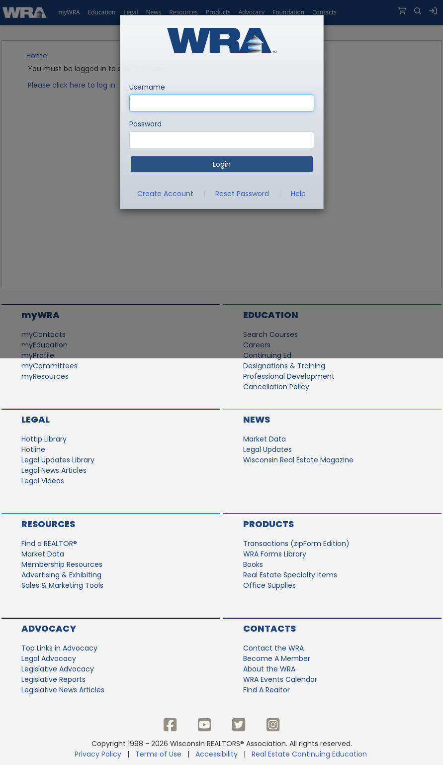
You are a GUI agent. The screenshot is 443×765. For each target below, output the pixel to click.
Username (147, 87)
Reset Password (242, 194)
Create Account (165, 194)
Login (222, 164)
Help (298, 194)
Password (145, 124)
